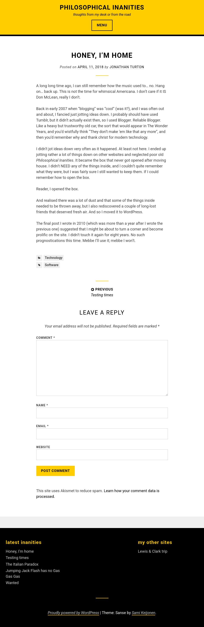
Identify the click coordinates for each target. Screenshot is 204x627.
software (52, 265)
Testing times (17, 557)
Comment (45, 337)
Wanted (12, 582)
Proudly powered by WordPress (73, 612)
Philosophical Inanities (102, 7)
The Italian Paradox (22, 564)
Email (42, 426)
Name (42, 405)
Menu (102, 25)
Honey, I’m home (20, 551)
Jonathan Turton (127, 67)
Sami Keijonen (143, 612)
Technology (53, 258)
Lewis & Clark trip (152, 551)
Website (43, 447)
